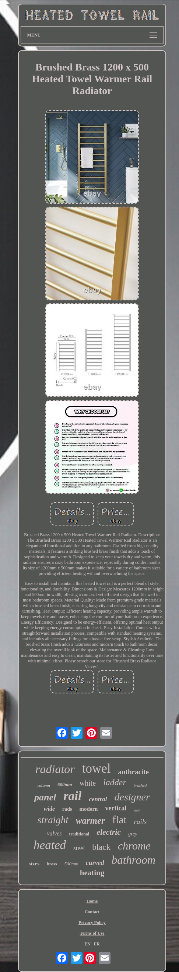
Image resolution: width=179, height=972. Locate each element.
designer (132, 797)
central (98, 799)
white (88, 783)
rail (72, 796)
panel (45, 797)
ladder (114, 782)
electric (108, 832)
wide (49, 809)
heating (92, 872)
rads (67, 809)
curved (95, 862)
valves (54, 833)
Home (92, 901)
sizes (34, 863)
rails (140, 821)
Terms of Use (92, 933)
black (101, 847)
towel (96, 768)
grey (132, 834)
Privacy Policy (92, 922)
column (44, 785)
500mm (71, 863)
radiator (55, 769)
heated (50, 845)
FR (97, 944)
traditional (79, 834)
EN (87, 944)
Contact (92, 911)
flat (119, 819)
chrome (134, 846)
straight (53, 819)
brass (52, 863)
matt (137, 810)
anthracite (133, 772)
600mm (64, 784)
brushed (140, 785)
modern (88, 809)
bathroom (133, 860)
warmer (90, 820)
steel (79, 848)
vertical (115, 808)
